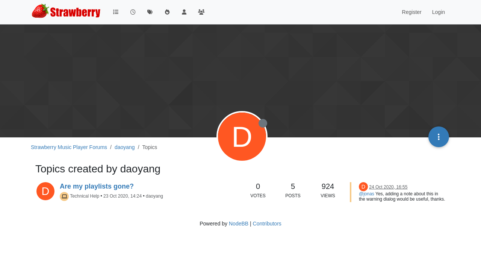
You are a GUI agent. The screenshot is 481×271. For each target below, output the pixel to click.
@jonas (366, 193)
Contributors (267, 224)
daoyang (154, 196)
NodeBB (238, 224)
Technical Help (84, 196)
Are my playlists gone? (97, 186)
